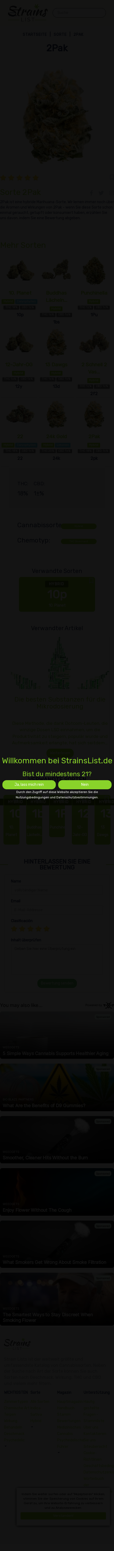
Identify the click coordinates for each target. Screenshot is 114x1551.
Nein (85, 784)
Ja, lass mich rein (29, 784)
